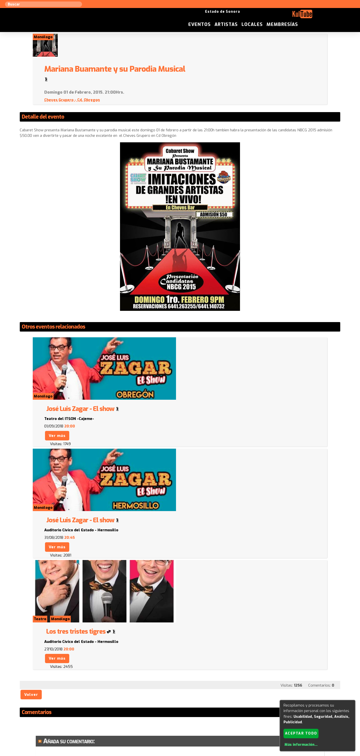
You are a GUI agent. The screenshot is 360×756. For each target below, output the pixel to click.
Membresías (326, 16)
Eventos (243, 16)
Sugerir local (115, 705)
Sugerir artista (86, 705)
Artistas (269, 16)
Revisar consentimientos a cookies (180, 753)
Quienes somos (230, 705)
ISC (210, 705)
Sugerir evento (144, 705)
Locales (295, 16)
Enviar (54, 680)
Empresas (256, 705)
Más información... (301, 744)
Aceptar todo (301, 733)
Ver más (198, 350)
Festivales (278, 705)
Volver (31, 530)
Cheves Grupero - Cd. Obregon (214, 76)
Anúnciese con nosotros (183, 705)
